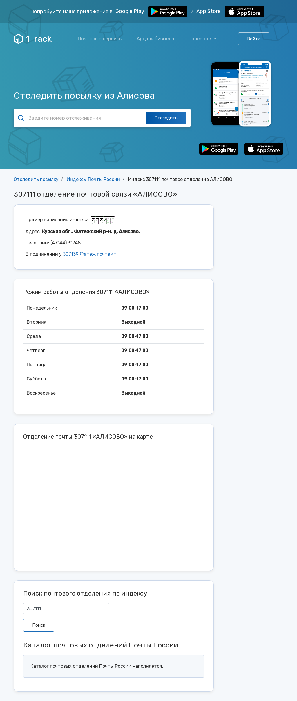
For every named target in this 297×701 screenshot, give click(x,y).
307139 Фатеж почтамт (89, 254)
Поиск (38, 625)
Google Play (151, 11)
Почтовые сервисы (100, 38)
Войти (253, 38)
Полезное (200, 38)
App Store (230, 11)
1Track (33, 39)
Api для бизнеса (155, 38)
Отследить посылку (36, 179)
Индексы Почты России (93, 179)
